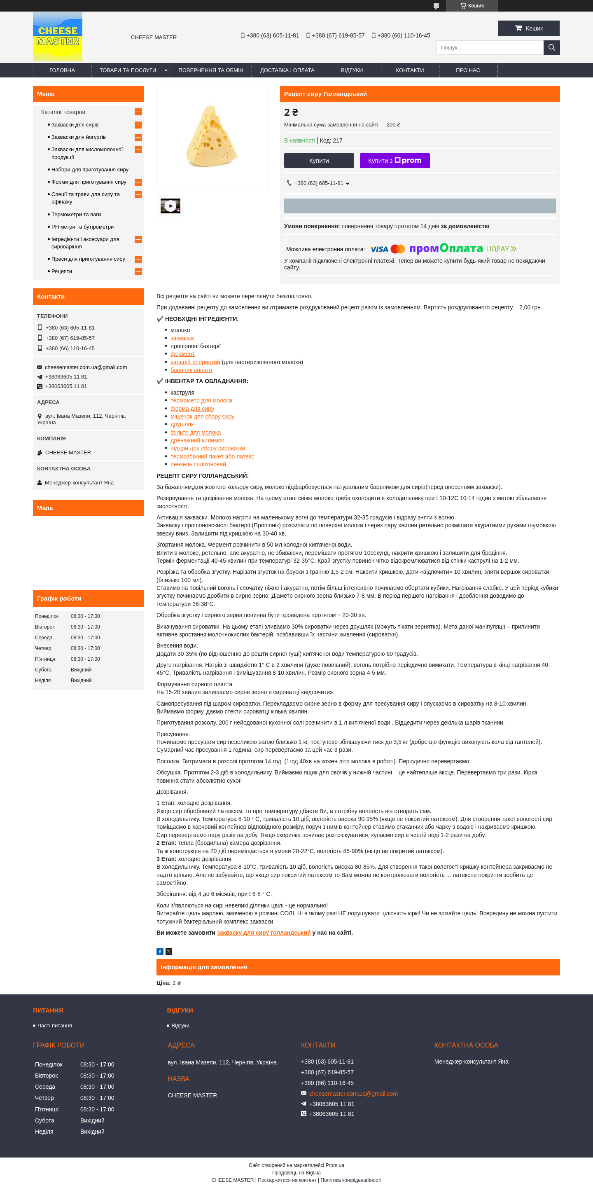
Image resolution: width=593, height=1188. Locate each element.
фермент (182, 354)
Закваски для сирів (74, 125)
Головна (62, 70)
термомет (183, 400)
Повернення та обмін (210, 70)
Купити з (394, 160)
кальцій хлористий (195, 362)
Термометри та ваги (76, 214)
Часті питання (54, 1025)
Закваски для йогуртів (78, 137)
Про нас (468, 70)
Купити (319, 160)
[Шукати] (552, 47)
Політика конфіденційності (351, 1180)
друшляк (182, 424)
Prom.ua (335, 1165)
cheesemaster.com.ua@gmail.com (86, 367)
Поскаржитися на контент (287, 1180)
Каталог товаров (63, 112)
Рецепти (61, 271)
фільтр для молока (195, 432)
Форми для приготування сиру (88, 182)
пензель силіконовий (198, 464)
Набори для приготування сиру (89, 169)
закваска (182, 338)
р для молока (214, 400)
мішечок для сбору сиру (202, 416)
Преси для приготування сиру (88, 259)
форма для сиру (192, 408)
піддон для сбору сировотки (207, 448)
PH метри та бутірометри (82, 227)
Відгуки (352, 70)
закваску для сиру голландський (264, 932)
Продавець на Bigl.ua (296, 1173)
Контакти (410, 70)
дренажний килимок (197, 440)
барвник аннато (191, 370)
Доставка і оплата (287, 70)
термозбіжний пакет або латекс (212, 456)
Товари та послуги (128, 70)
